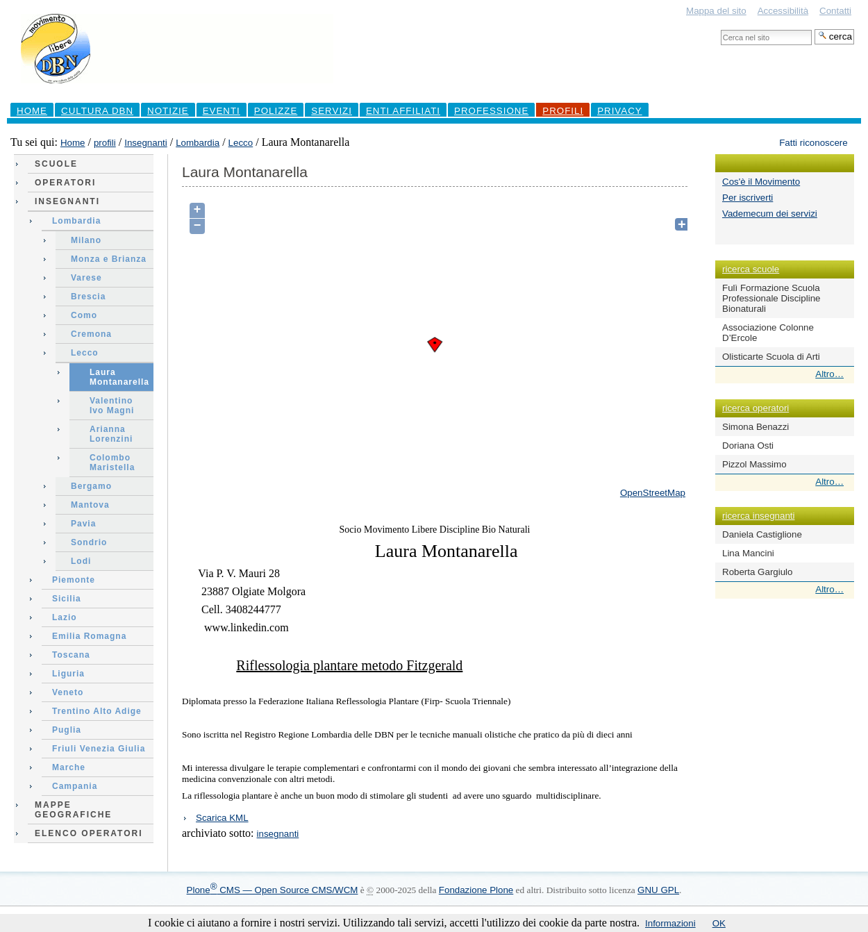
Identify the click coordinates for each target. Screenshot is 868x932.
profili (562, 111)
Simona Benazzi (755, 427)
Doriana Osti (748, 445)
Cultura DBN (97, 111)
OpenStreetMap (652, 493)
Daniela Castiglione (762, 534)
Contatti (835, 11)
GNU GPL (658, 890)
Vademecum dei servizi (769, 213)
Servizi (331, 111)
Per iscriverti (747, 197)
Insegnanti (145, 143)
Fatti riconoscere (813, 143)
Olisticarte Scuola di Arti (771, 356)
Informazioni (670, 923)
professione (491, 111)
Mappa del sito (716, 11)
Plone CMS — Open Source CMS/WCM (272, 890)
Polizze (276, 111)
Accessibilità (783, 11)
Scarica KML (222, 818)
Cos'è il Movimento (761, 181)
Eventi (221, 111)
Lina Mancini (748, 553)
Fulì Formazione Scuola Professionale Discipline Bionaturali (771, 298)
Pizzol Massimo (754, 464)
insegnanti (278, 834)
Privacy (619, 111)
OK (719, 923)
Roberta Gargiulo (757, 572)
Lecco (240, 143)
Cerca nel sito (720, 28)
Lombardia (197, 143)
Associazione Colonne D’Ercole (768, 332)
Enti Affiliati (403, 111)
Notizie (168, 111)
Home (32, 111)
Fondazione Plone (476, 890)
